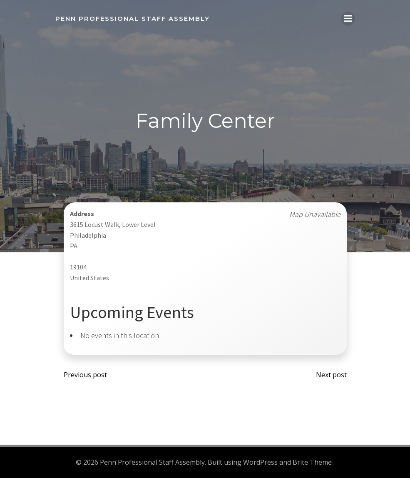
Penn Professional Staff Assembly (132, 18)
